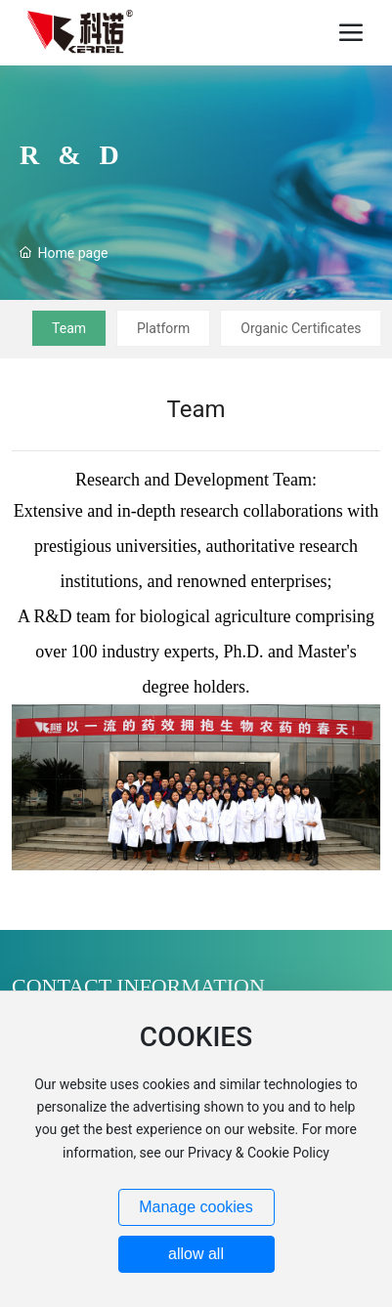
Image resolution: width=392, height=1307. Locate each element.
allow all (196, 1253)
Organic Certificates (300, 328)
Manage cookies (196, 1207)
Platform (163, 328)
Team (69, 328)
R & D (72, 155)
